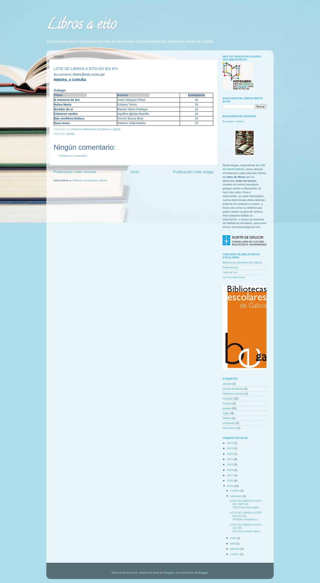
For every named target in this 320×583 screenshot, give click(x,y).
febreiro (235, 548)
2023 (230, 448)
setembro (236, 496)
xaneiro (235, 554)
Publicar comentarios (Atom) (89, 180)
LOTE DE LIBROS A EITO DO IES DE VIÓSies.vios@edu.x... (246, 516)
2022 (230, 453)
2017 (230, 475)
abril (233, 543)
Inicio (134, 172)
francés (227, 403)
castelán (228, 398)
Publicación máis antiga (193, 172)
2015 (230, 485)
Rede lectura (230, 267)
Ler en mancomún (234, 277)
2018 (230, 470)
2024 (230, 443)
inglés (226, 413)
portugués (229, 423)
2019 (230, 464)
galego (71, 133)
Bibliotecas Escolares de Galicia (242, 262)
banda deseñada (233, 388)
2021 (230, 459)
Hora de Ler (230, 272)
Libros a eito (81, 26)
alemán (227, 383)
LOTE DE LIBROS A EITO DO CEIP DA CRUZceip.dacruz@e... (246, 504)
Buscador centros (233, 121)
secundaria (229, 427)
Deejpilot (168, 572)
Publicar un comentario (73, 155)
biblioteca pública (233, 393)
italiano (227, 418)
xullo (233, 538)
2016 (230, 480)
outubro (235, 490)
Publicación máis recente (74, 172)
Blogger (203, 572)
